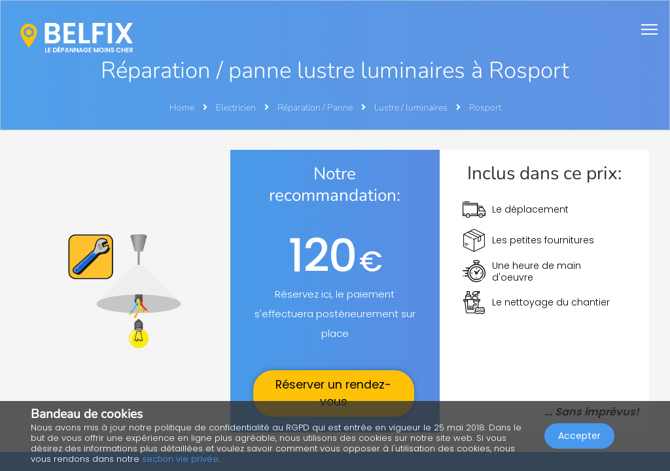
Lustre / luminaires (412, 107)
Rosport (485, 107)
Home (181, 107)
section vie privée (180, 459)
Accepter (579, 435)
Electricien (237, 107)
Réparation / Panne (316, 107)
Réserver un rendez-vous (333, 393)
